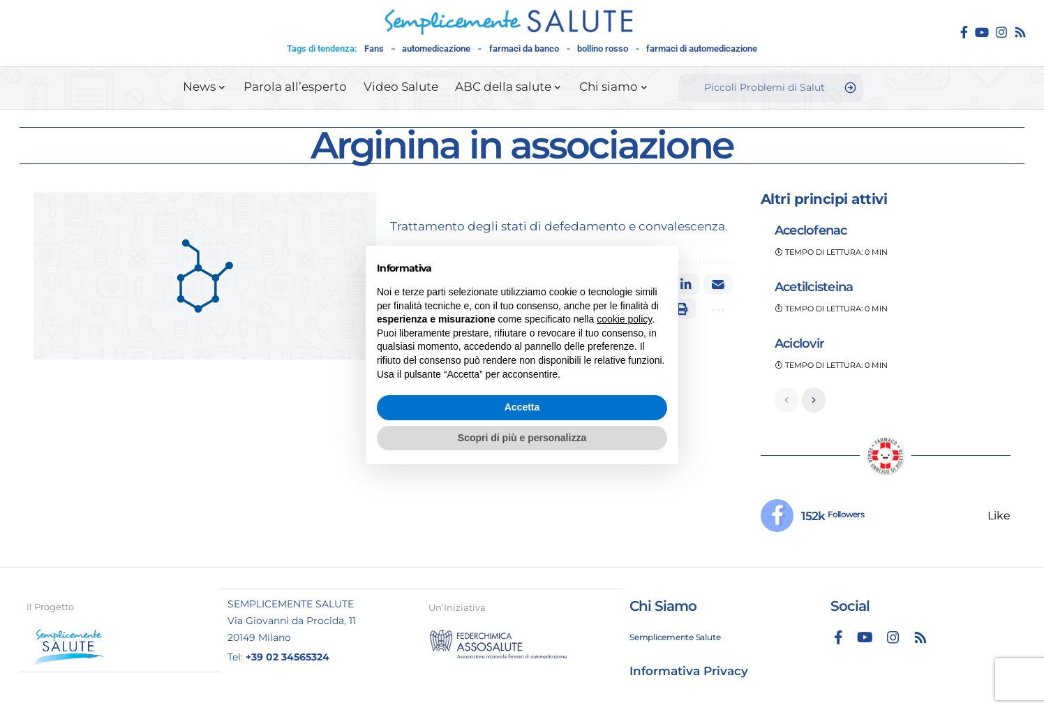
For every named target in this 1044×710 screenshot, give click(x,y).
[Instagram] (1001, 32)
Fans (374, 48)
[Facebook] (964, 32)
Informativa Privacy (688, 672)
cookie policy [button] (624, 319)
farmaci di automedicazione (701, 48)
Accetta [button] (522, 407)
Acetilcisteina (814, 287)
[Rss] (1020, 32)
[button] (716, 308)
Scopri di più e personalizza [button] (522, 437)
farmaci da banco (524, 48)
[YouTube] (981, 32)
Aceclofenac (811, 230)
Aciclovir (799, 343)
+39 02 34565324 (287, 657)
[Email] (718, 284)
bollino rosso (602, 48)
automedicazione (436, 48)
